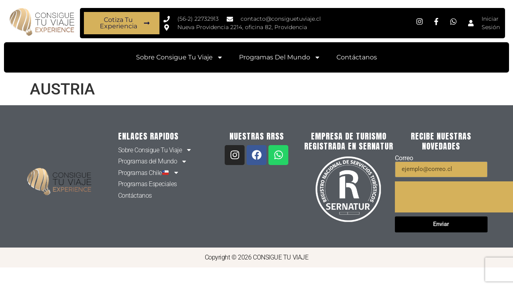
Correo (404, 158)
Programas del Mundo (280, 57)
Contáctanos (356, 57)
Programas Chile (148, 173)
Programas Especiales (147, 184)
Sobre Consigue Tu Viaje (179, 57)
